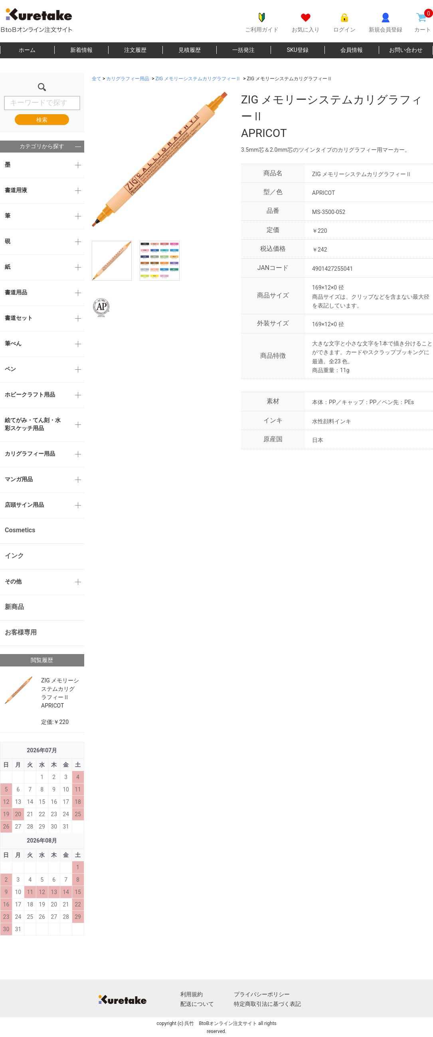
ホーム (27, 50)
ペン (10, 369)
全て (96, 78)
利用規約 (191, 994)
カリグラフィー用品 (30, 453)
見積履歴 (189, 50)
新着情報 (81, 50)
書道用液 (16, 190)
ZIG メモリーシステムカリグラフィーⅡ (198, 78)
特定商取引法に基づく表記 (267, 1004)
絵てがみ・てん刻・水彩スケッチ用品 (33, 424)
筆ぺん (13, 343)
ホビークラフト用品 (30, 394)
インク (14, 555)
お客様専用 (21, 632)
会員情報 (351, 50)
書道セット (19, 318)
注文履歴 (135, 50)
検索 (41, 120)
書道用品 (16, 292)
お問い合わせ (406, 50)
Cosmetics (20, 530)
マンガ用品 (19, 479)
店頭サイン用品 (24, 505)
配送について (197, 1004)
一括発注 (243, 50)
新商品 (14, 607)
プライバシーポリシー (262, 994)
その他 (13, 581)
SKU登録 (297, 50)
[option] (159, 159)
